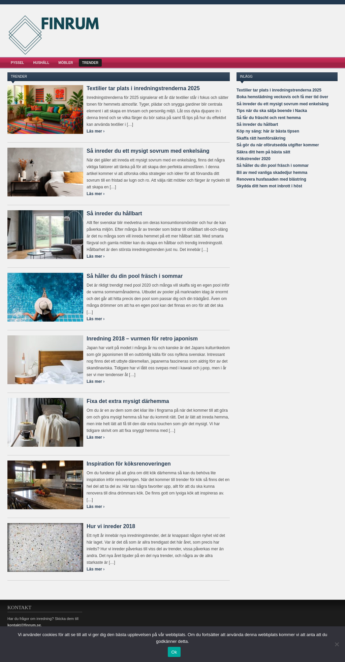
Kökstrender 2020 (254, 158)
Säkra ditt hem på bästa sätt (263, 152)
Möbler (65, 63)
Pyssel (17, 63)
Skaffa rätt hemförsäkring (261, 138)
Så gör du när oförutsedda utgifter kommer (278, 145)
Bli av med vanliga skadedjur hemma (272, 172)
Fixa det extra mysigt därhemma (128, 401)
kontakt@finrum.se (24, 625)
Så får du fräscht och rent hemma (269, 117)
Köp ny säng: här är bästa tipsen (268, 131)
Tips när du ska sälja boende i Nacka (272, 110)
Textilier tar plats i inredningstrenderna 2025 (143, 88)
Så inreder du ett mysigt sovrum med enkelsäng (148, 151)
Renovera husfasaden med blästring (271, 179)
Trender (90, 63)
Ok (174, 652)
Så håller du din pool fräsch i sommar (135, 276)
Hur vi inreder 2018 (111, 526)
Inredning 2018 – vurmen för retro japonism (142, 338)
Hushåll (41, 63)
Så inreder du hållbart (114, 213)
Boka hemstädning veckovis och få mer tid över (282, 97)
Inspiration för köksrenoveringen (129, 464)
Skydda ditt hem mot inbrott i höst (269, 186)
